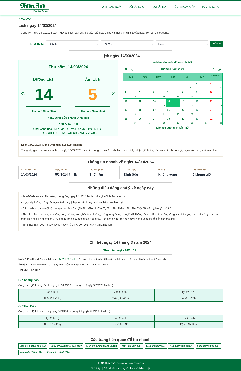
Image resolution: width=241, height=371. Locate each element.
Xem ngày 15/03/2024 (31, 352)
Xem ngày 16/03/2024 (58, 352)
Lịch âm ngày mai (155, 346)
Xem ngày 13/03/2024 (208, 346)
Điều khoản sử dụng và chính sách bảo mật (126, 368)
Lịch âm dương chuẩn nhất (172, 127)
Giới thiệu (96, 368)
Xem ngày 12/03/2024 (181, 346)
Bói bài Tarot (137, 6)
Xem (216, 43)
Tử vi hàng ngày (111, 6)
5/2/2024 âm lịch (68, 259)
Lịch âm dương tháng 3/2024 (101, 346)
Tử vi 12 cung (210, 6)
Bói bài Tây (159, 6)
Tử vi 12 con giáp (184, 6)
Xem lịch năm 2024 (132, 346)
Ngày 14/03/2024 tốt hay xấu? (66, 346)
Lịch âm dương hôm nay (33, 346)
